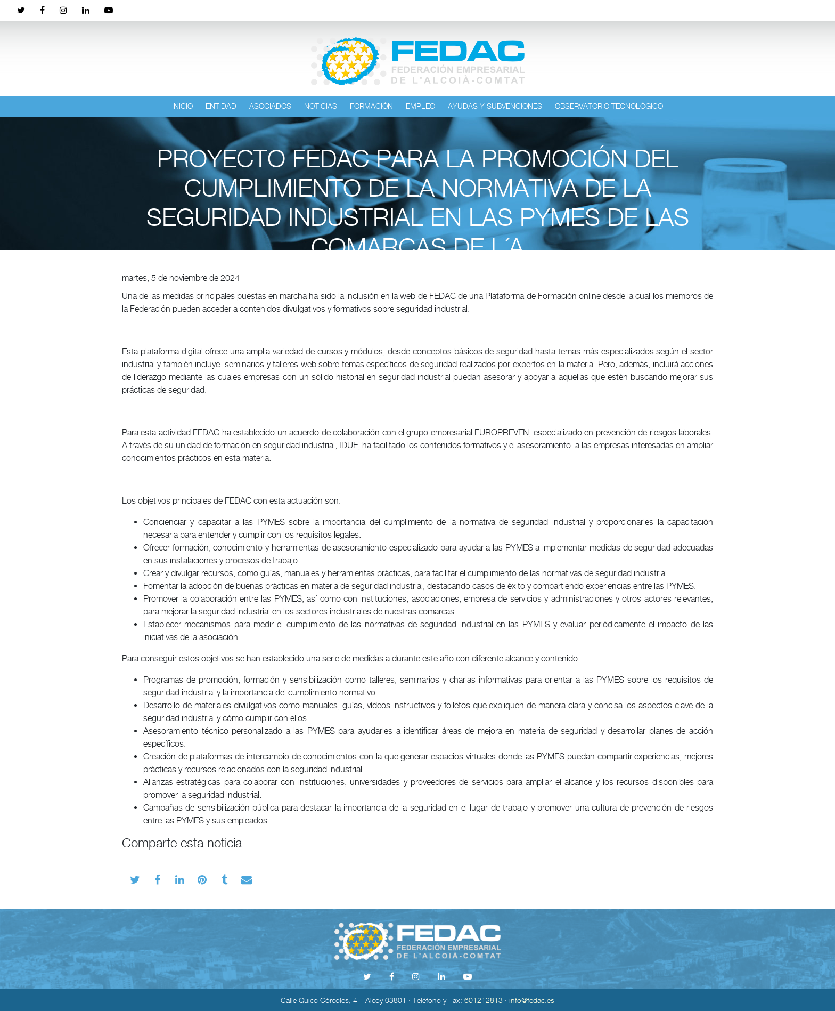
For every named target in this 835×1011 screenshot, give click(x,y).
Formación (371, 105)
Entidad (221, 105)
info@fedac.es (531, 1000)
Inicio (182, 105)
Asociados (270, 105)
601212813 (483, 1000)
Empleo (420, 105)
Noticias (320, 105)
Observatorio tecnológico (609, 105)
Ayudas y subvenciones (495, 105)
